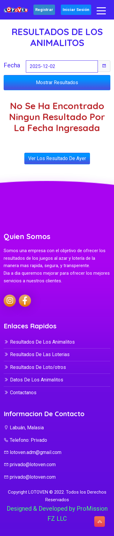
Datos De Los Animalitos (33, 380)
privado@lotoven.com (30, 464)
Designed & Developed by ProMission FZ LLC (57, 513)
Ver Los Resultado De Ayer (57, 158)
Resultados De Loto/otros (35, 367)
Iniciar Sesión (76, 9)
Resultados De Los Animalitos (39, 342)
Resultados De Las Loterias (37, 354)
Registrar (44, 9)
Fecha (12, 65)
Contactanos (20, 392)
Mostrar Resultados (57, 82)
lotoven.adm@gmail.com (32, 452)
